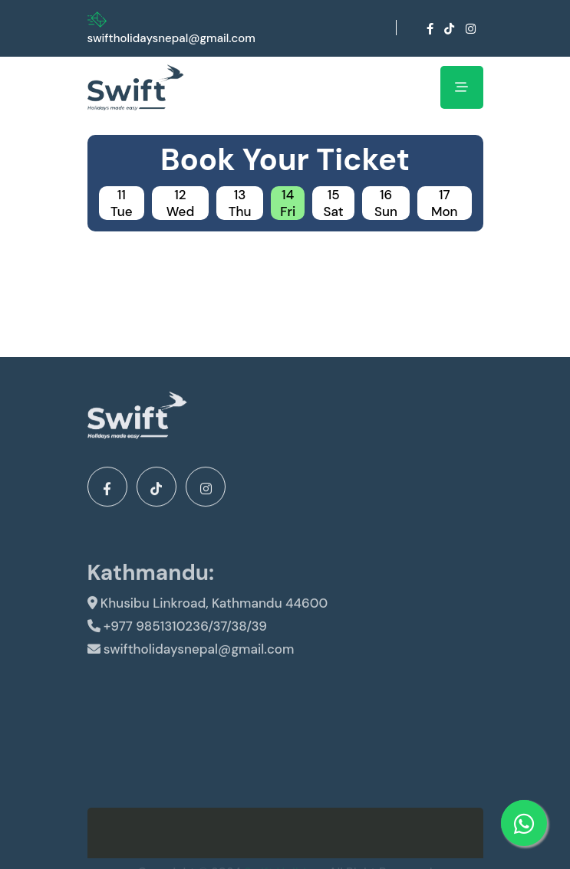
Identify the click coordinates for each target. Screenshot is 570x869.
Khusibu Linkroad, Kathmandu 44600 (207, 611)
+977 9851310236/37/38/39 (177, 634)
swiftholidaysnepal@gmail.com (171, 38)
